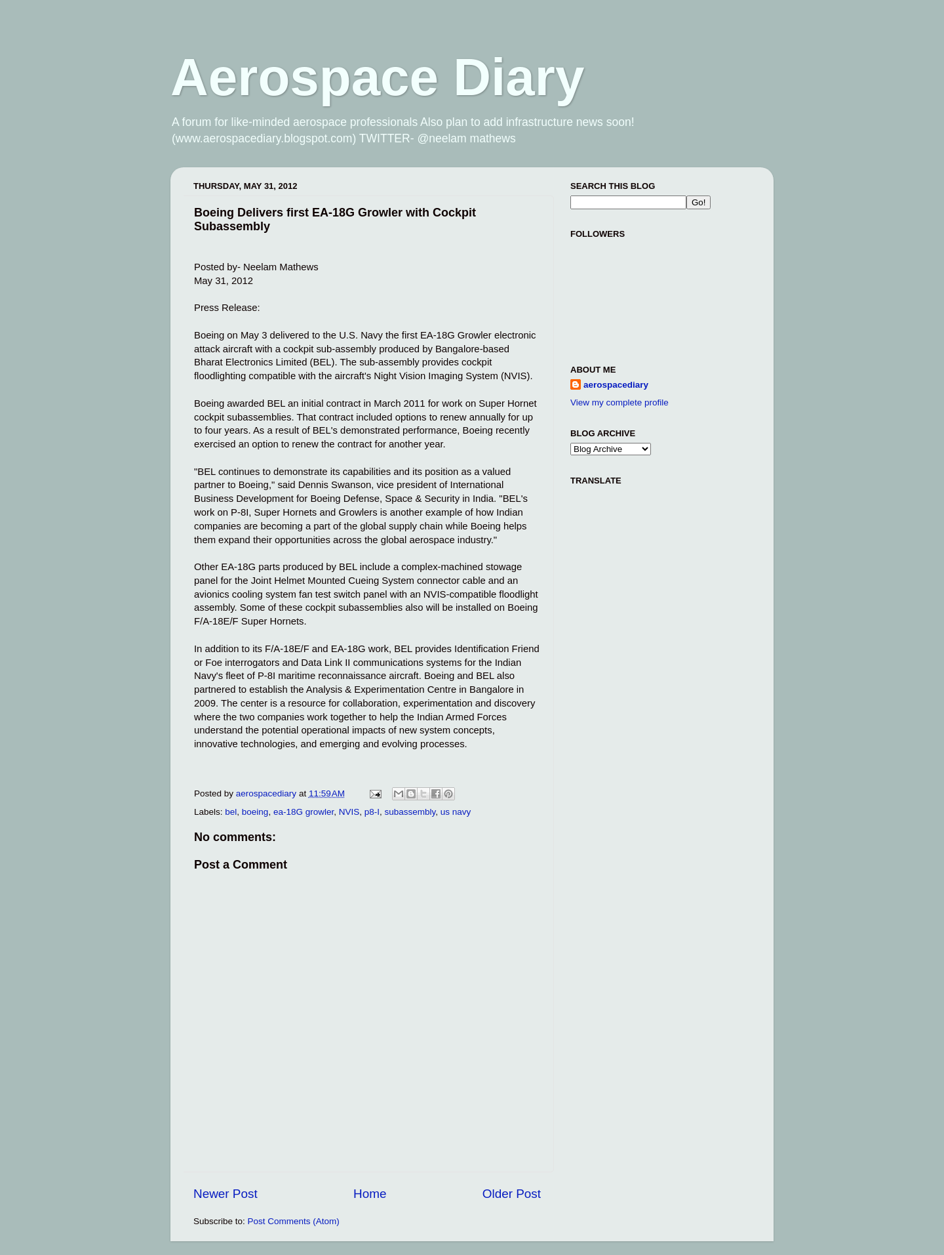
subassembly (410, 812)
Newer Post (225, 1194)
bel (231, 812)
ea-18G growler (303, 812)
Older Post (511, 1194)
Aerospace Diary (377, 77)
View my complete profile (619, 402)
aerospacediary (615, 385)
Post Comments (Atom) (294, 1221)
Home (369, 1194)
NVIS (349, 812)
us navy (456, 812)
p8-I (372, 812)
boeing (255, 812)
